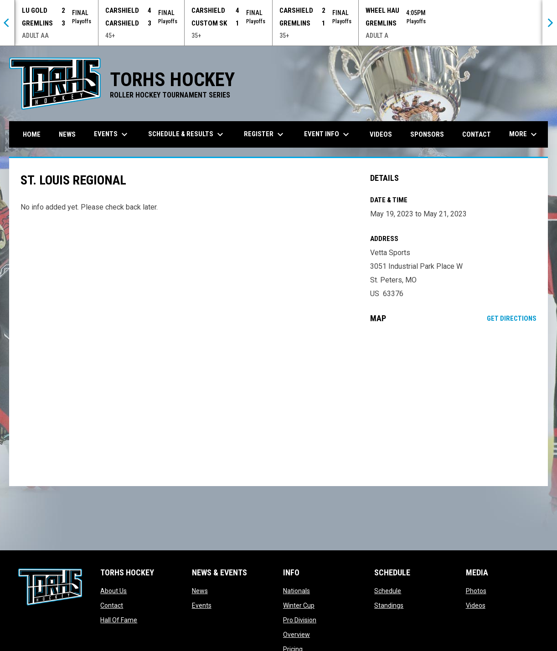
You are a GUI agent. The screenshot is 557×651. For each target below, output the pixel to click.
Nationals (296, 591)
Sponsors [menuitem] (427, 134)
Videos (475, 605)
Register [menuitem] (265, 134)
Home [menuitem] (32, 134)
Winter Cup (299, 605)
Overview (296, 634)
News (200, 591)
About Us (113, 591)
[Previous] (7, 23)
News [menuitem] (67, 134)
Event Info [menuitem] (327, 134)
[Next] (549, 23)
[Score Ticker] (278, 23)
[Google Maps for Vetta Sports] (453, 404)
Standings (388, 605)
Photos (476, 591)
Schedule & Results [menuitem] (187, 134)
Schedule (387, 591)
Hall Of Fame (118, 620)
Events (201, 605)
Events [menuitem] (112, 134)
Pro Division (299, 620)
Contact (111, 605)
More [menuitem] (524, 134)
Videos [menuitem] (381, 134)
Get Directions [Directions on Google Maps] (511, 318)
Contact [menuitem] (476, 134)
